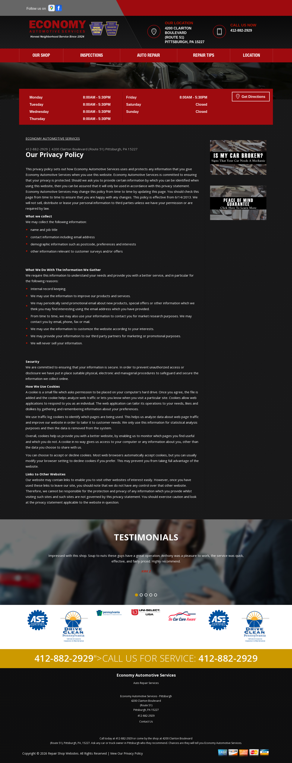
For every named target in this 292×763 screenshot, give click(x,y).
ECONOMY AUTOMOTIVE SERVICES (53, 138)
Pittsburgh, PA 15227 (121, 149)
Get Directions (250, 96)
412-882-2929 (241, 30)
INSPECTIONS (91, 56)
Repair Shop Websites (63, 753)
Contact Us (146, 721)
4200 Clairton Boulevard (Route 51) (77, 149)
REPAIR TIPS (203, 56)
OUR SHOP (41, 56)
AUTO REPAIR (148, 56)
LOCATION (251, 56)
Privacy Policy (133, 753)
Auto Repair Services (146, 683)
